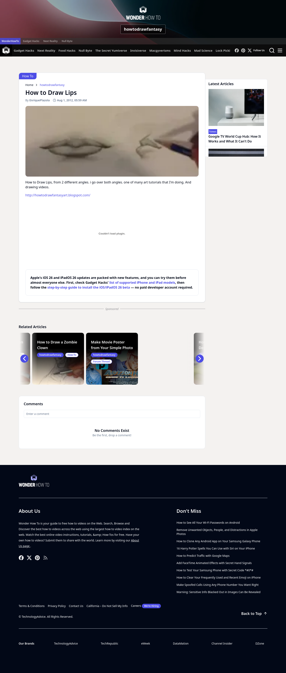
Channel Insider (222, 643)
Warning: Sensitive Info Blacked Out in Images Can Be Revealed (219, 592)
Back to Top (254, 613)
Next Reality (50, 41)
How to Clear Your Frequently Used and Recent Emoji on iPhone (219, 577)
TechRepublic (109, 643)
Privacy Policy (57, 606)
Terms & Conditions (32, 606)
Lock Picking (225, 50)
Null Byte (67, 41)
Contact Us (76, 606)
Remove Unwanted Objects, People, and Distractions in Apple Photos (217, 532)
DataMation (181, 643)
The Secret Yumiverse (111, 50)
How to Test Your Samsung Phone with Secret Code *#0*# (215, 570)
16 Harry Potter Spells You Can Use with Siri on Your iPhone (216, 548)
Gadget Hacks (31, 41)
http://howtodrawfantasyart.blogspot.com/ (57, 195)
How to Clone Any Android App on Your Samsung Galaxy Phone (218, 541)
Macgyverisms (160, 50)
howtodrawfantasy (143, 29)
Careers (146, 606)
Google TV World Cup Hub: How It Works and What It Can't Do (234, 138)
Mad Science (203, 50)
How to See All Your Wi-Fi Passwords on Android (208, 522)
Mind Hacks (182, 50)
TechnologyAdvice (66, 643)
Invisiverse (138, 50)
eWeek (145, 643)
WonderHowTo (10, 41)
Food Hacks (67, 50)
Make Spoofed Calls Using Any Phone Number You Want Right (218, 585)
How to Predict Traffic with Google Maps (203, 556)
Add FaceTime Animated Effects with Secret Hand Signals (214, 563)
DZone (259, 643)
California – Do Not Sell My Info (107, 606)
